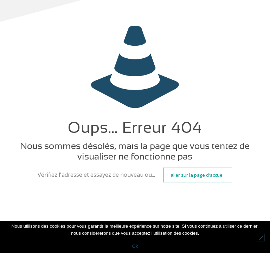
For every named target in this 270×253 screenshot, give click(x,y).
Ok (135, 246)
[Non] (261, 237)
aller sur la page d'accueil (198, 175)
